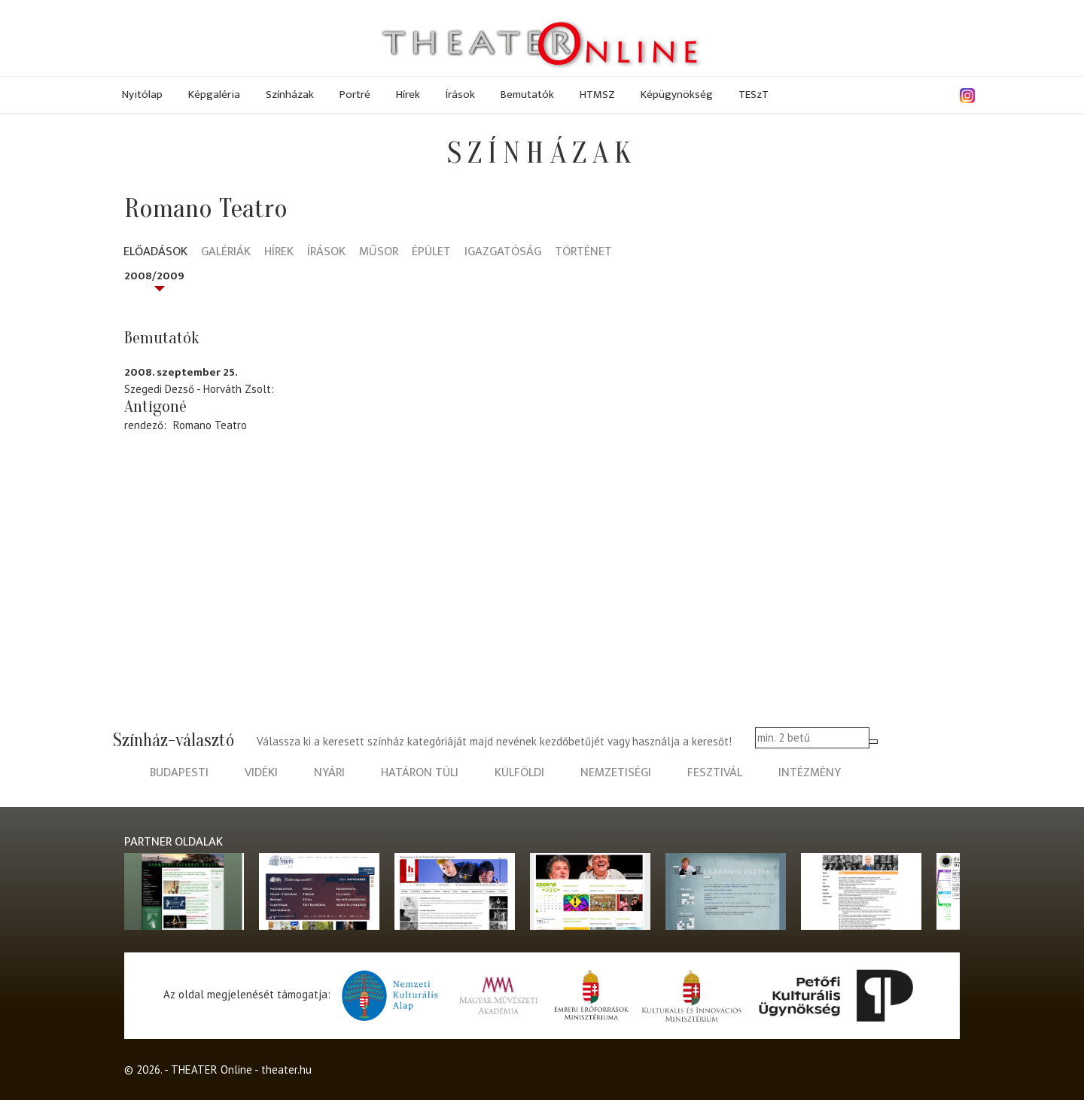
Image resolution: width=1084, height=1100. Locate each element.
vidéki (261, 773)
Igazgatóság (502, 252)
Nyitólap (142, 94)
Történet (583, 252)
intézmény (809, 773)
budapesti (179, 773)
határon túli (419, 773)
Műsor (378, 252)
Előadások (155, 252)
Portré (355, 94)
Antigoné (155, 406)
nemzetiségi (615, 773)
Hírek (408, 94)
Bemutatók (527, 94)
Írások (460, 94)
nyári (329, 773)
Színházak (290, 94)
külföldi (519, 773)
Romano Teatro (210, 425)
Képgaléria (214, 94)
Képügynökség (677, 94)
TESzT (753, 94)
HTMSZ (597, 94)
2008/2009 (154, 276)
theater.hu (286, 1069)
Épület (431, 252)
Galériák (226, 252)
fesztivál (714, 773)
